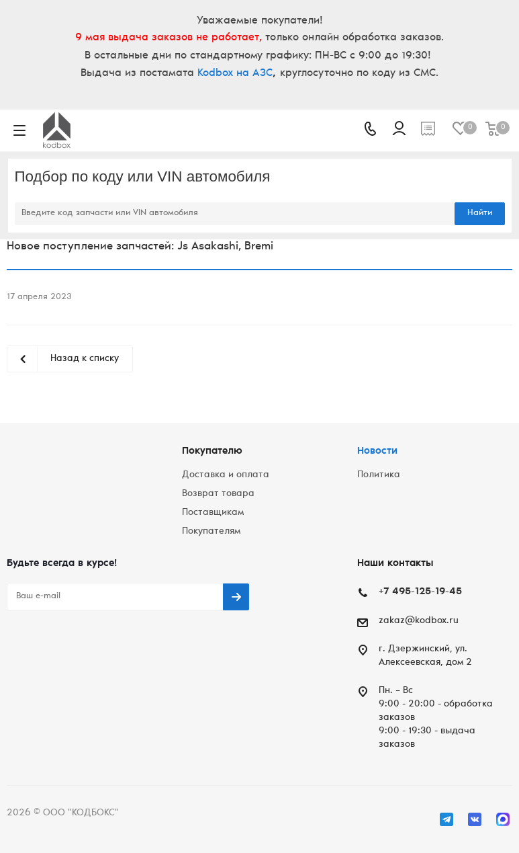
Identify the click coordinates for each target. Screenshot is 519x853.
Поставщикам (213, 513)
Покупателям (211, 531)
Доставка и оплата (225, 475)
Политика (378, 475)
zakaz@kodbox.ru (419, 621)
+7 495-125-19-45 (420, 592)
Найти (479, 213)
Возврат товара (218, 494)
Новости (377, 451)
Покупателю (212, 451)
